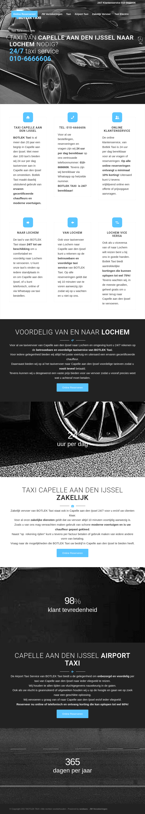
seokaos (83, 809)
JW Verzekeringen (98, 809)
